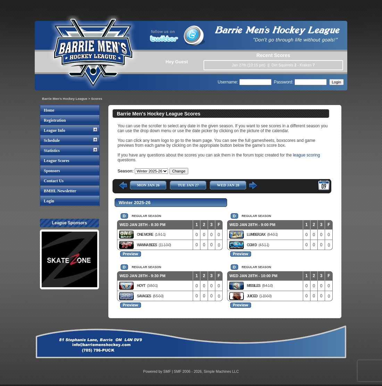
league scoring (306, 155)
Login (49, 201)
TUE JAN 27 (188, 185)
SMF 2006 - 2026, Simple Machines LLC (206, 371)
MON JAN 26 (148, 185)
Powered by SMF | (158, 371)
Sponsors (52, 170)
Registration (55, 120)
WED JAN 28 (228, 185)
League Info (54, 130)
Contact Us (54, 180)
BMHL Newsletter (60, 190)
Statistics (52, 150)
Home (49, 110)
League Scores (56, 160)
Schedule (52, 140)
